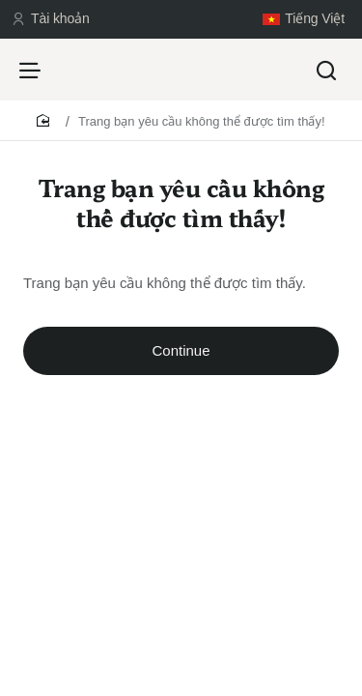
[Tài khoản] (51, 19)
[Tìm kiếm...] (326, 70)
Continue (180, 350)
